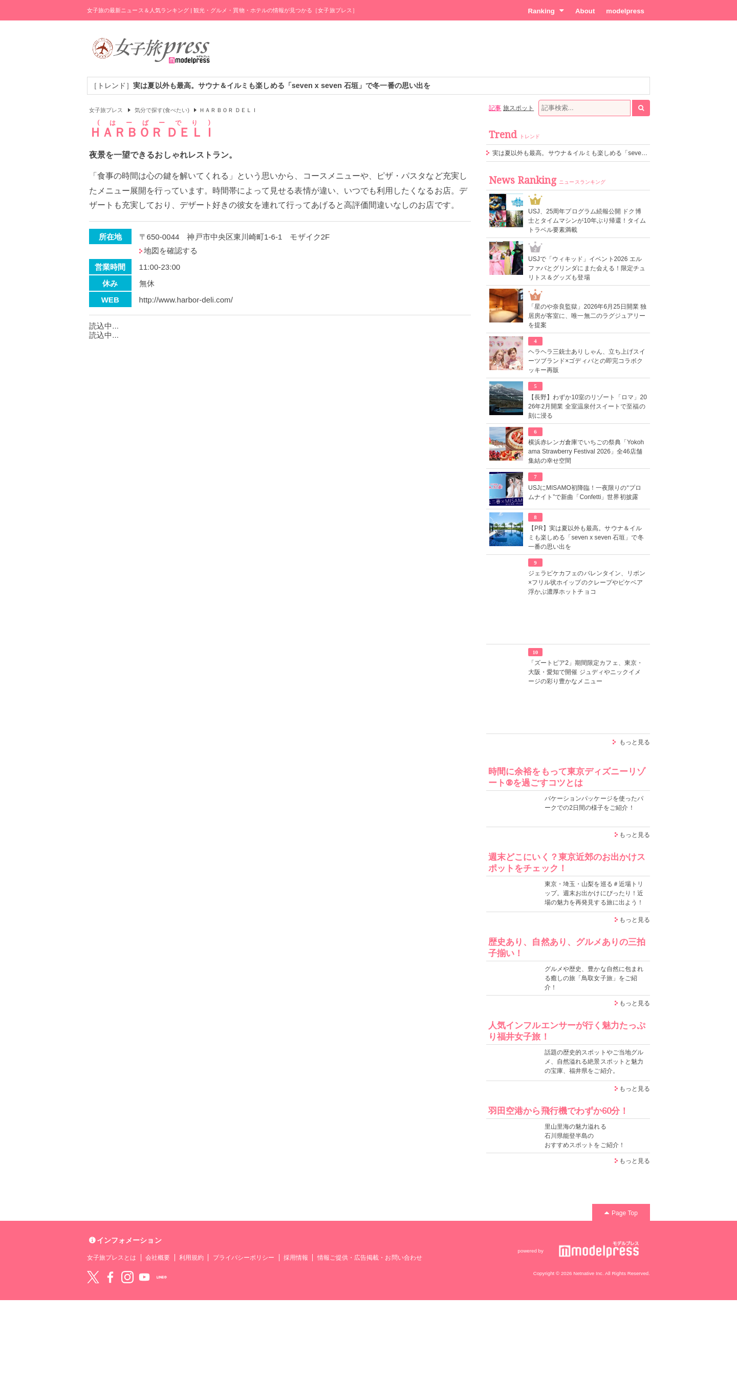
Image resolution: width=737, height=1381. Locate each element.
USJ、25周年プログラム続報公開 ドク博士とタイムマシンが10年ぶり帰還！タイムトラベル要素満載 (587, 220)
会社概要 (157, 1257)
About (585, 11)
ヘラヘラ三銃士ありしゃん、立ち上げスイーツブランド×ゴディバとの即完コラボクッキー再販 (586, 361)
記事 (495, 108)
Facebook (110, 1277)
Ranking (546, 11)
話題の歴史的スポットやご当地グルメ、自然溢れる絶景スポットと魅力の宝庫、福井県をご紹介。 (594, 1061)
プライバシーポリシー (244, 1257)
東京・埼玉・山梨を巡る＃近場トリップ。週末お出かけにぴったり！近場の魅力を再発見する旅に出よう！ (594, 893)
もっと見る (634, 742)
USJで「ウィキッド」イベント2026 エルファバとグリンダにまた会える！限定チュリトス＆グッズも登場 (586, 268)
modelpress (625, 11)
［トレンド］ (260, 85)
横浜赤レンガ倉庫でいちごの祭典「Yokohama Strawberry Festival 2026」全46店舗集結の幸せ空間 (586, 451)
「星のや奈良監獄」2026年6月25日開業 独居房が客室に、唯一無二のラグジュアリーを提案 (587, 316)
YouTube (144, 1277)
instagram (127, 1277)
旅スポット (518, 108)
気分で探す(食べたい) (162, 110)
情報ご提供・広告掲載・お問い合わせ (369, 1257)
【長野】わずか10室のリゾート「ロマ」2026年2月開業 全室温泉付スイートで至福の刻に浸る (587, 406)
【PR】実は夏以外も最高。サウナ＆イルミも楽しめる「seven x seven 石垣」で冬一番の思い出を (586, 537)
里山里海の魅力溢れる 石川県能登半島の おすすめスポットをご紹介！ (585, 1136)
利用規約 (191, 1257)
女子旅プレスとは (111, 1257)
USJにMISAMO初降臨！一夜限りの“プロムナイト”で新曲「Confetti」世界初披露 (584, 492)
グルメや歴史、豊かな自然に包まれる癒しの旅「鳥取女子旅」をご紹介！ (594, 978)
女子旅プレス (106, 110)
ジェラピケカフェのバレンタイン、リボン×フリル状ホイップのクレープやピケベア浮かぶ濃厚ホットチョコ (586, 582)
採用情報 (296, 1257)
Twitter (93, 1277)
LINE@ (162, 1277)
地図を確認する (171, 250)
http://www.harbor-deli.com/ (186, 299)
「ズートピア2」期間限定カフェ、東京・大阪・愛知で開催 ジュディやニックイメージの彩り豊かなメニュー (585, 672)
